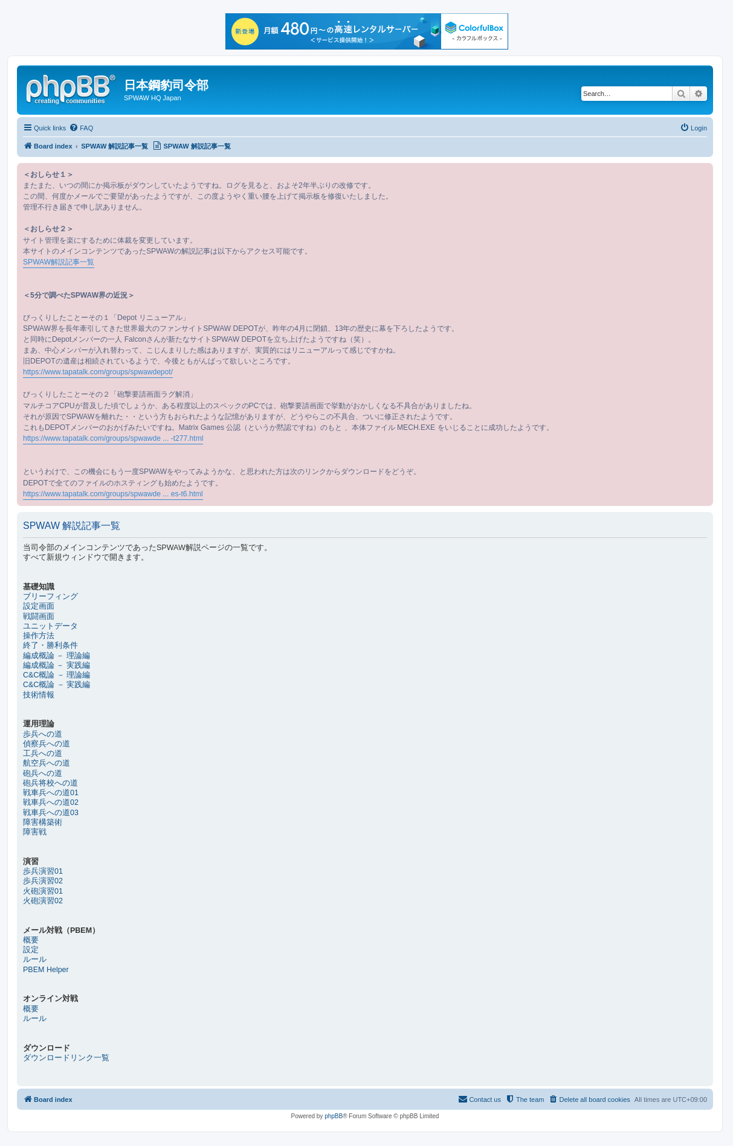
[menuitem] (81, 128)
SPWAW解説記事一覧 (58, 262)
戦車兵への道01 (51, 793)
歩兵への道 (42, 734)
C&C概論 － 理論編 (56, 675)
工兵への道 (42, 753)
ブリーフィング (50, 596)
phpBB (334, 1116)
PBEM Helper (46, 969)
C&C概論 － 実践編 (56, 684)
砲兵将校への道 (50, 783)
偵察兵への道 (46, 744)
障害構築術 (42, 822)
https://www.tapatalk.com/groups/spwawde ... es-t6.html (113, 494)
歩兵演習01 (43, 871)
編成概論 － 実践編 (56, 665)
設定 (31, 950)
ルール (35, 959)
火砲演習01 (43, 891)
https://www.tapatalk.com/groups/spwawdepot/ (98, 372)
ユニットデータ (50, 626)
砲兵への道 (42, 773)
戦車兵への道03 (51, 812)
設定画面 (38, 606)
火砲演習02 (43, 901)
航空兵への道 (46, 763)
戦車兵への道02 (51, 802)
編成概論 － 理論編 (56, 655)
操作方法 (38, 636)
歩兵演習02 (43, 881)
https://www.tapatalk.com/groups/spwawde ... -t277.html (113, 438)
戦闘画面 (38, 616)
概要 (31, 940)
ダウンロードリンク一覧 (66, 1058)
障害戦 (35, 832)
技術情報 (38, 695)
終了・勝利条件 (50, 645)
